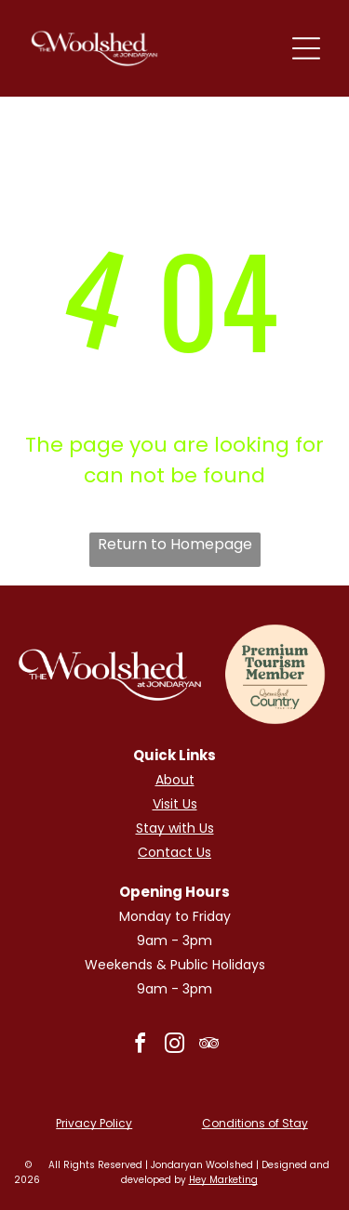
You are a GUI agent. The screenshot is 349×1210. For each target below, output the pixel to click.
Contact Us (174, 852)
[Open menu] (306, 48)
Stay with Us (175, 828)
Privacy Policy (94, 1123)
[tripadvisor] (209, 1046)
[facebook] (140, 1046)
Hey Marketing (223, 1180)
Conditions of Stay (255, 1123)
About (175, 779)
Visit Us (175, 804)
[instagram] (175, 1046)
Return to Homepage (175, 544)
